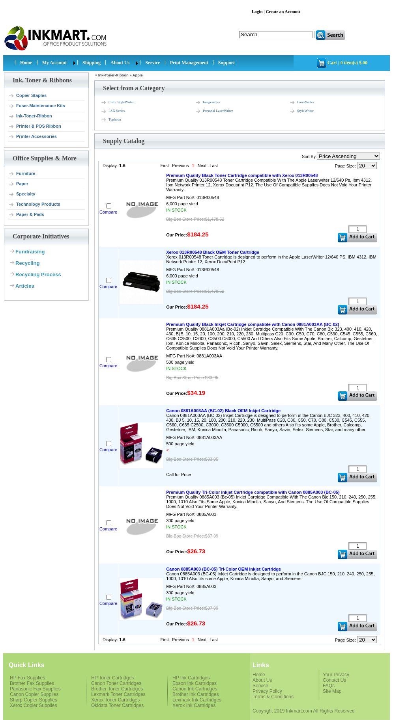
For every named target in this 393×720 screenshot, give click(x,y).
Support (226, 62)
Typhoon (111, 120)
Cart (332, 62)
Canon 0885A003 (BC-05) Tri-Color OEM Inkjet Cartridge (223, 569)
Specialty (21, 194)
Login (257, 11)
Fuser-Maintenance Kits (36, 106)
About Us (119, 62)
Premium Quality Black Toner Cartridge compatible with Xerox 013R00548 (242, 175)
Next (202, 165)
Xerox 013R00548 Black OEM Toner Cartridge (212, 252)
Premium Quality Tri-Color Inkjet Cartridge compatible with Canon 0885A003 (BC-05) (252, 492)
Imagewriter (207, 102)
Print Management (189, 62)
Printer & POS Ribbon (34, 126)
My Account (54, 62)
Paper (18, 184)
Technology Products (34, 204)
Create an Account (283, 11)
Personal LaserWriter (214, 111)
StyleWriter (301, 111)
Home (26, 62)
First (164, 165)
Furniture (21, 174)
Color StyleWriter (117, 102)
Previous (180, 165)
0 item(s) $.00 (354, 62)
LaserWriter (301, 102)
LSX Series (113, 111)
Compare (108, 212)
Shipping (91, 62)
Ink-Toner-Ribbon (30, 116)
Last (214, 165)
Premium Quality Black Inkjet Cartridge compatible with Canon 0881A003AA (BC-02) (252, 324)
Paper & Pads (26, 215)
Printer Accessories (32, 137)
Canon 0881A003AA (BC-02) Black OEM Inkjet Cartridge (223, 410)
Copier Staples (27, 96)
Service (152, 62)
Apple (138, 75)
